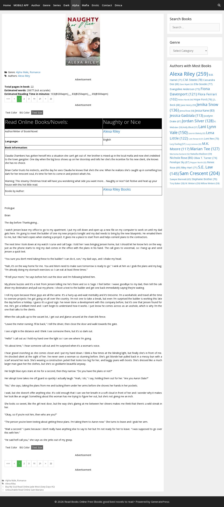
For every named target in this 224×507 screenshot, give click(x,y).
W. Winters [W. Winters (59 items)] (192, 183)
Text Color (11, 112)
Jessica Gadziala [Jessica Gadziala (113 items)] (186, 115)
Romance (35, 72)
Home (7, 5)
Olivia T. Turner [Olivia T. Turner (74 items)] (205, 158)
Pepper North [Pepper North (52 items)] (198, 162)
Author (35, 5)
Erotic (95, 5)
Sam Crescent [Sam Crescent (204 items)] (200, 173)
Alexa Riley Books (117, 189)
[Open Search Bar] (219, 5)
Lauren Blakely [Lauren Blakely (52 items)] (196, 133)
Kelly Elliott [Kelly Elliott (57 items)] (190, 127)
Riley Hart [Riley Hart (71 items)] (189, 167)
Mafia (85, 5)
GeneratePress (160, 501)
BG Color (24, 112)
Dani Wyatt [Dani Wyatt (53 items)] (186, 84)
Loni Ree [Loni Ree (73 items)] (211, 138)
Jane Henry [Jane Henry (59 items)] (188, 105)
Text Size (37, 112)
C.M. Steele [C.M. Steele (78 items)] (192, 80)
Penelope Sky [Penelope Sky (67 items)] (180, 162)
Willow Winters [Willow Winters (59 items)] (210, 183)
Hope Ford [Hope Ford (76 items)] (203, 99)
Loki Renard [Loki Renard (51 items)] (196, 139)
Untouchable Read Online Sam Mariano (24, 489)
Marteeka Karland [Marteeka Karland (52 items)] (180, 154)
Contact (107, 5)
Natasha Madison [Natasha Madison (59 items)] (201, 153)
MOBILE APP (21, 5)
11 (34, 99)
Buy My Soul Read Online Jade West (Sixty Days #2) (30, 486)
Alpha (75, 5)
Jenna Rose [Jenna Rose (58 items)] (187, 110)
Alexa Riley (24, 75)
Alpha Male (22, 72)
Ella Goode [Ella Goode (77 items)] (203, 84)
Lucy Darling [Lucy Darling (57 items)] (178, 144)
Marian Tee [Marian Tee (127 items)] (205, 148)
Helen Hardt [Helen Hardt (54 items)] (185, 99)
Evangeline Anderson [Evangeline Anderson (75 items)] (185, 89)
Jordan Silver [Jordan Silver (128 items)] (198, 120)
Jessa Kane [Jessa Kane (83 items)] (205, 110)
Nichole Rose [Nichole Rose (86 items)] (181, 158)
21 (40, 99)
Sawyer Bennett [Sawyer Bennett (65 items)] (180, 179)
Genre (46, 5)
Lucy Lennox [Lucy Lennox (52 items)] (193, 144)
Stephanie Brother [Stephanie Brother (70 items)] (204, 179)
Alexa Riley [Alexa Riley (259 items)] (189, 73)
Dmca (118, 5)
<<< (8, 99)
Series (57, 5)
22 (51, 99)
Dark (66, 5)
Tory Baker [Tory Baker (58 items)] (177, 183)
